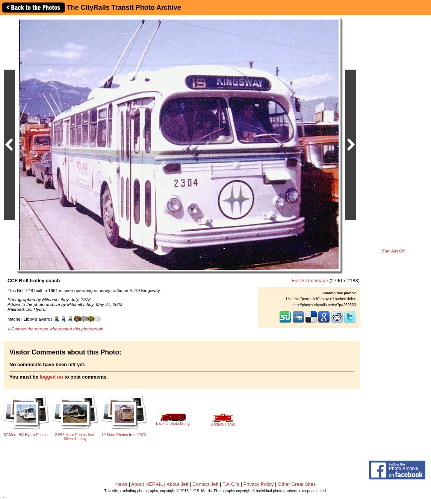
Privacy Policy (258, 484)
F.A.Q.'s (230, 484)
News (121, 484)
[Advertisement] (393, 132)
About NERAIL (147, 484)
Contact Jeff (205, 484)
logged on (51, 377)
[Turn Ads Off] (393, 251)
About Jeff (177, 484)
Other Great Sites (297, 484)
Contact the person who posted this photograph (57, 328)
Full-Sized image (310, 280)
